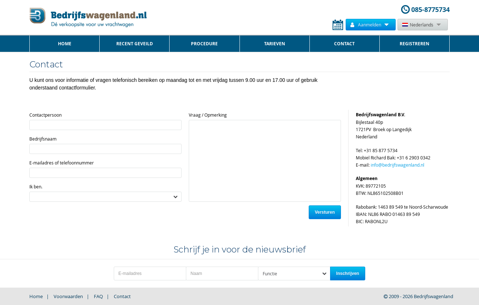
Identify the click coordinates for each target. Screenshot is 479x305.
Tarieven (274, 44)
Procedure (204, 44)
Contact (344, 44)
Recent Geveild (134, 44)
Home (64, 44)
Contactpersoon (45, 115)
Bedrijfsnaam (43, 139)
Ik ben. (35, 186)
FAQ (98, 296)
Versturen (325, 212)
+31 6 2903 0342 (413, 157)
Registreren (414, 44)
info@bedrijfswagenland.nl (397, 165)
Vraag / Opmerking (208, 115)
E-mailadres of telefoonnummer (61, 163)
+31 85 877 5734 (380, 150)
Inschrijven (347, 273)
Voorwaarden (68, 296)
